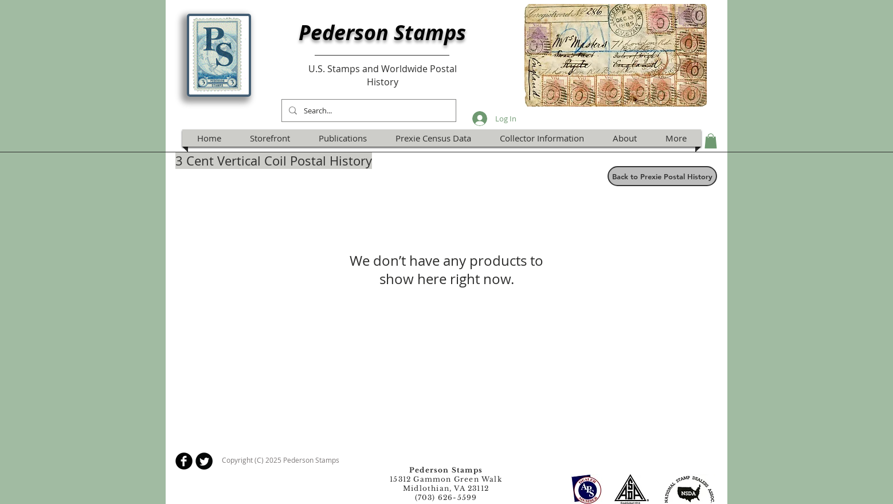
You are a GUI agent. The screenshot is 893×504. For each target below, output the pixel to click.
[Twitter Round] (204, 461)
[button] (710, 140)
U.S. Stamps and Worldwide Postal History (382, 75)
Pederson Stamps (382, 32)
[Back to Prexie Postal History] (662, 176)
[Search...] (368, 110)
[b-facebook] (184, 461)
